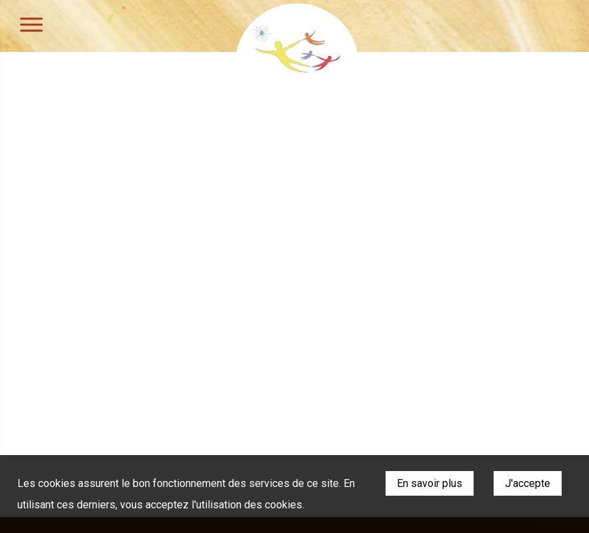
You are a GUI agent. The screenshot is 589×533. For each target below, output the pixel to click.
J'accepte (527, 483)
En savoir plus (429, 483)
